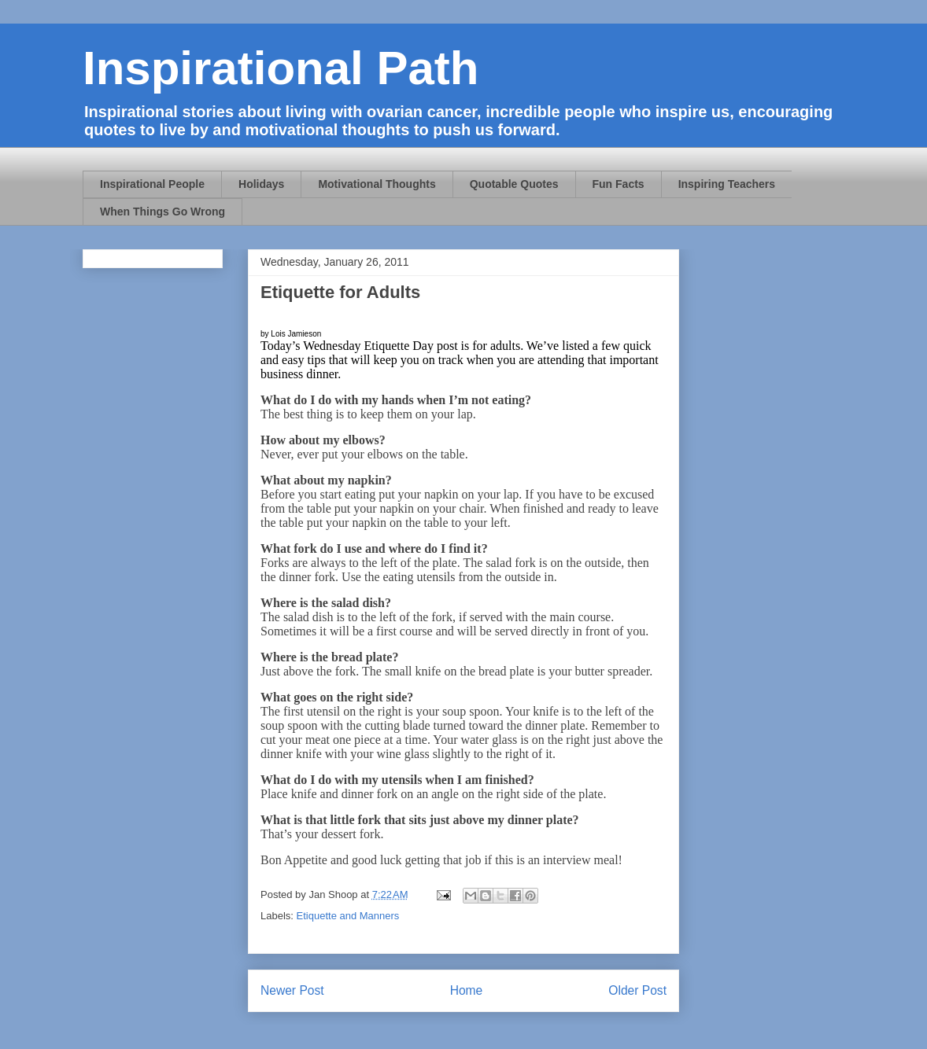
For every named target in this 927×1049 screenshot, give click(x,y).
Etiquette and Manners (348, 916)
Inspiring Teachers (726, 184)
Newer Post (292, 990)
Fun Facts (618, 184)
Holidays (261, 184)
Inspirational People (152, 184)
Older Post (637, 990)
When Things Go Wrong (162, 211)
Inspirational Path (280, 68)
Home (466, 990)
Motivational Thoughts (376, 184)
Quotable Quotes (514, 184)
